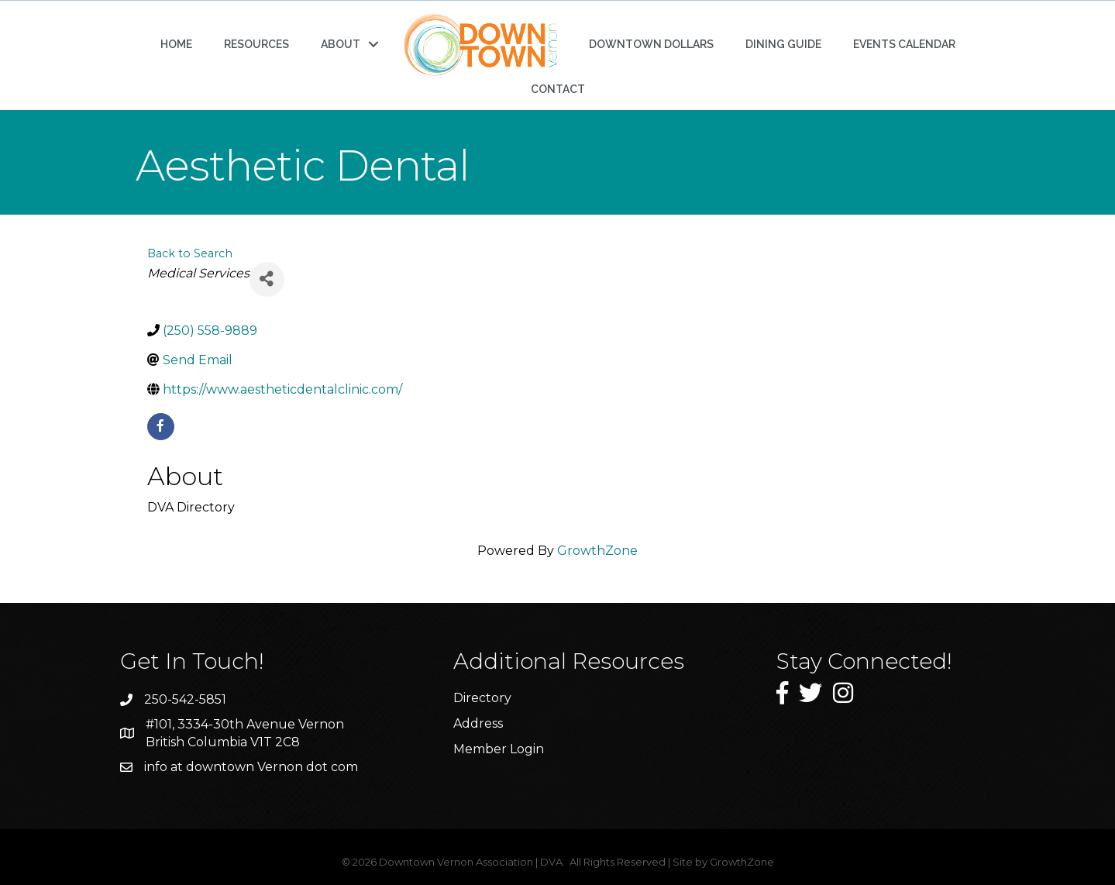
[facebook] (160, 426)
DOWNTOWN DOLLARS (651, 44)
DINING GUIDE (783, 44)
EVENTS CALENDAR (904, 44)
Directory (482, 697)
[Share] (266, 279)
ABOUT (340, 44)
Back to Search (189, 253)
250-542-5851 (185, 699)
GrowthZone (597, 550)
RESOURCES (256, 44)
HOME (176, 44)
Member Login (498, 749)
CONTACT (558, 89)
